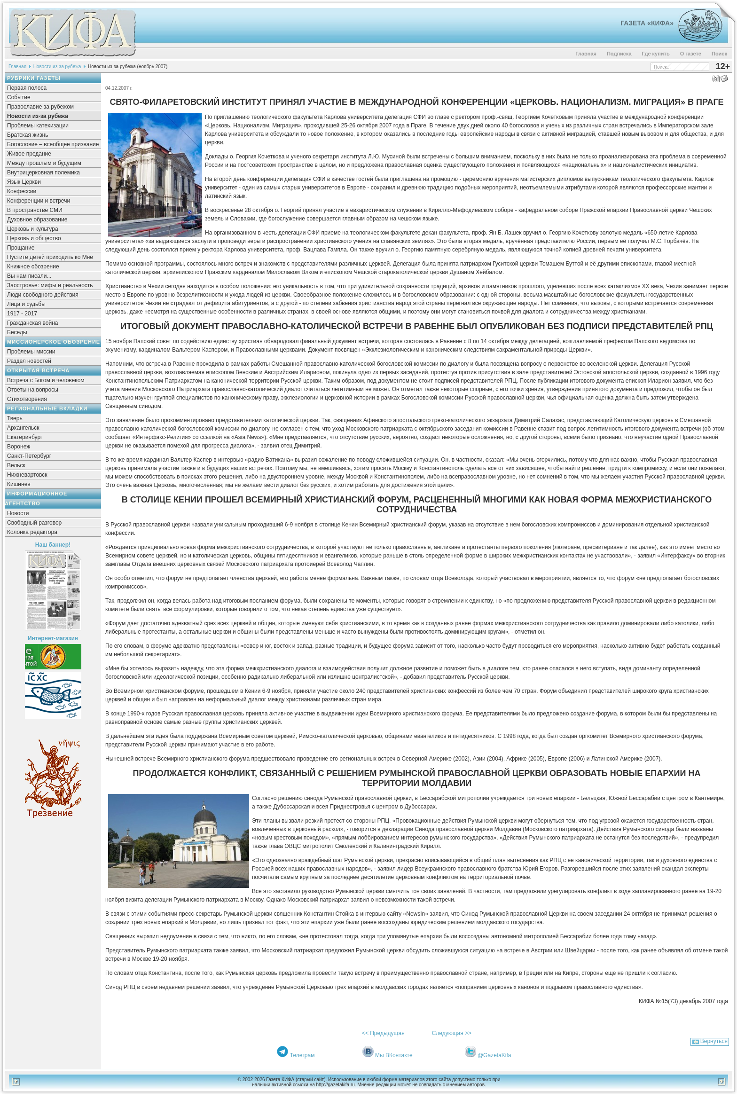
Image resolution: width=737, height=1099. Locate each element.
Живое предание (29, 153)
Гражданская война (32, 323)
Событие (19, 97)
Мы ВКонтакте (394, 1055)
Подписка (619, 53)
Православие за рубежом (40, 106)
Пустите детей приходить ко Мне (50, 257)
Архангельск (23, 427)
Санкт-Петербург (29, 456)
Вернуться (714, 1041)
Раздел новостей (29, 361)
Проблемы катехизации (38, 125)
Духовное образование (37, 219)
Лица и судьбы (26, 304)
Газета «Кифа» (647, 23)
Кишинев (19, 484)
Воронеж (18, 446)
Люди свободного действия (42, 294)
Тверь (15, 418)
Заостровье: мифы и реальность (50, 285)
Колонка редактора (32, 532)
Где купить (656, 53)
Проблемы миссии (31, 351)
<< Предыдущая (383, 1033)
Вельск (16, 465)
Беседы (17, 332)
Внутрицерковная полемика (43, 172)
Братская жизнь (27, 135)
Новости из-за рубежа (57, 66)
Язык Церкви (24, 182)
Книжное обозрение (33, 266)
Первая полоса (27, 88)
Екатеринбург (25, 437)
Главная (585, 53)
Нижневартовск (27, 474)
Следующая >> (451, 1033)
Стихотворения (27, 399)
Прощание (21, 247)
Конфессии (21, 191)
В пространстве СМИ (35, 210)
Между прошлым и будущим (44, 163)
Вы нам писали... (29, 276)
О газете (690, 53)
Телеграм (302, 1055)
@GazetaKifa (494, 1055)
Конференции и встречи (38, 200)
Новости (18, 513)
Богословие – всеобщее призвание (53, 144)
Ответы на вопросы (32, 389)
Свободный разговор (34, 522)
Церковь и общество (34, 238)
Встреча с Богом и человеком (46, 380)
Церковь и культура (32, 229)
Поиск (719, 53)
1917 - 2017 (22, 313)
